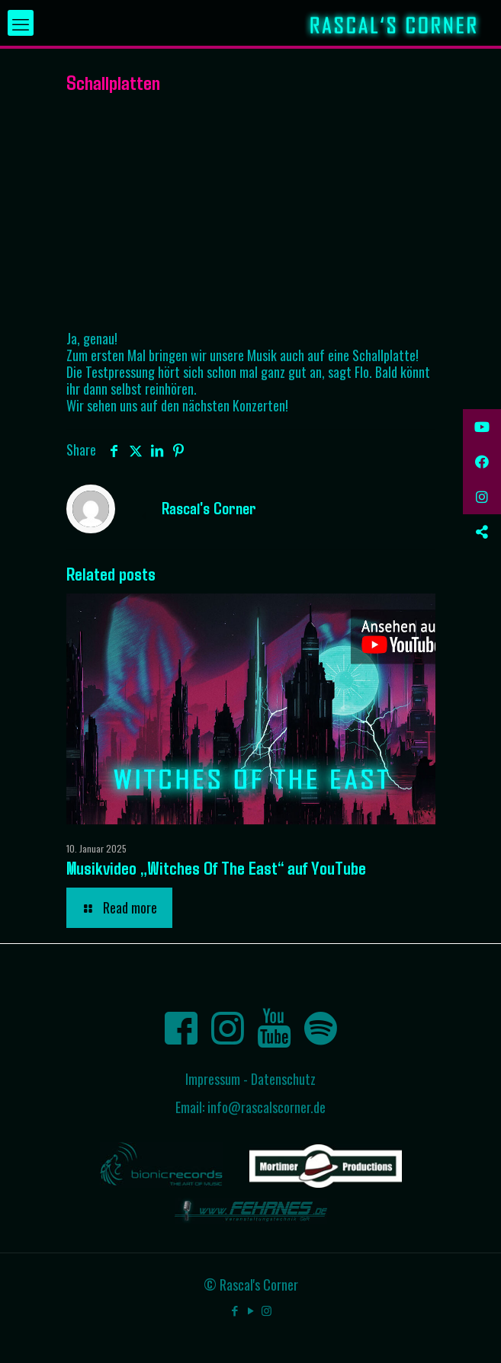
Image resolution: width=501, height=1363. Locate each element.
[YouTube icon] (250, 1309)
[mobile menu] (21, 23)
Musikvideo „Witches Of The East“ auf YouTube (216, 867)
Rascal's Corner (209, 507)
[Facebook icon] (234, 1309)
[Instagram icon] (266, 1309)
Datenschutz (283, 1079)
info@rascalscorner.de (266, 1107)
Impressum (212, 1079)
